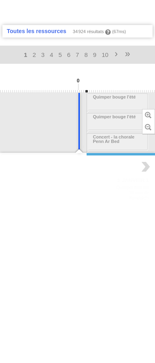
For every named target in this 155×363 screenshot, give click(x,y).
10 (105, 54)
